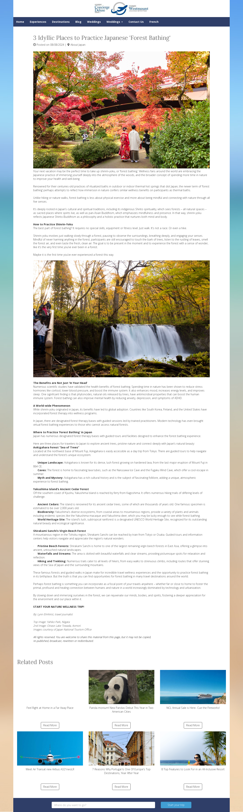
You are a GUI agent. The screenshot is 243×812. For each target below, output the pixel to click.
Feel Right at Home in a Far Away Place (50, 690)
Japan (82, 44)
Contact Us (136, 22)
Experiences (38, 22)
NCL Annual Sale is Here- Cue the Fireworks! (193, 690)
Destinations (61, 22)
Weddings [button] (115, 22)
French (154, 22)
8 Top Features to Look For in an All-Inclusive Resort (193, 751)
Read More (50, 725)
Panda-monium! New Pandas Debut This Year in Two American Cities (122, 691)
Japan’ (61, 209)
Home (20, 22)
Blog (78, 22)
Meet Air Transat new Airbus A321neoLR (50, 751)
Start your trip (176, 805)
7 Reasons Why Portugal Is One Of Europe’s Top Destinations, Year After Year (122, 753)
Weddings (94, 22)
